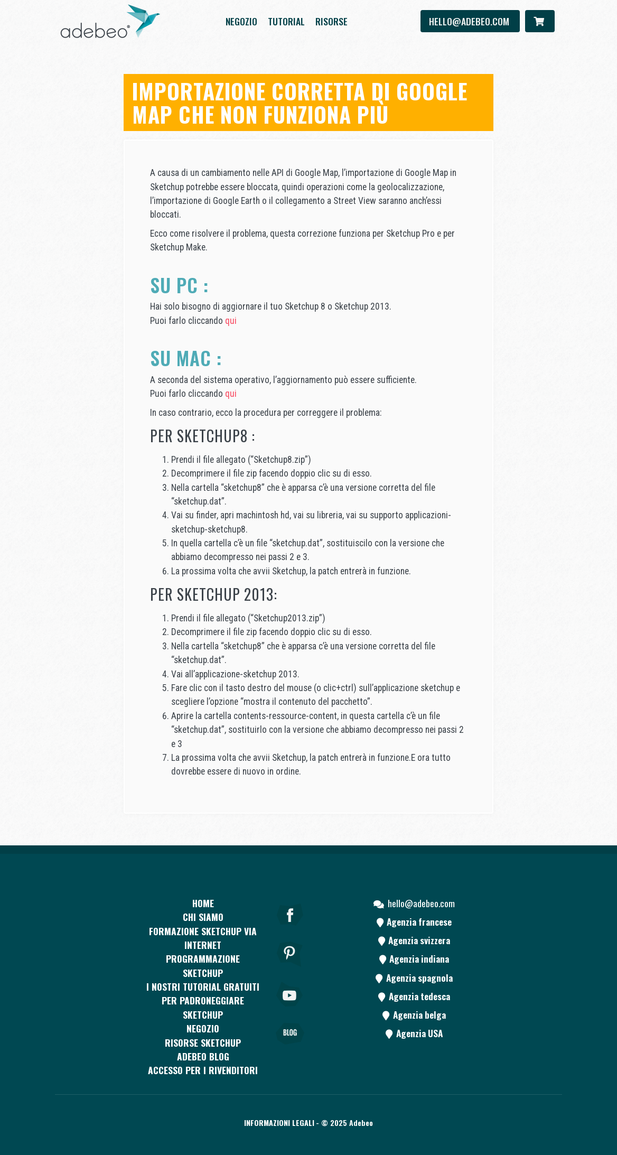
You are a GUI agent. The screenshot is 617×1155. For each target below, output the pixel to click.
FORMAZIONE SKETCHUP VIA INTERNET (203, 938)
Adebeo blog (203, 1056)
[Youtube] (290, 1009)
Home (203, 903)
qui (231, 320)
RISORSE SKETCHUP (203, 1042)
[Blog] (290, 1048)
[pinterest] (290, 968)
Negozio (241, 21)
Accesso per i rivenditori (203, 1070)
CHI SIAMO (203, 917)
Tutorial (286, 21)
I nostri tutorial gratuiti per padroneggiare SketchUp (202, 1000)
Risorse (331, 21)
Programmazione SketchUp (203, 965)
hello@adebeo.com (470, 21)
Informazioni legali (279, 1122)
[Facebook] (290, 929)
